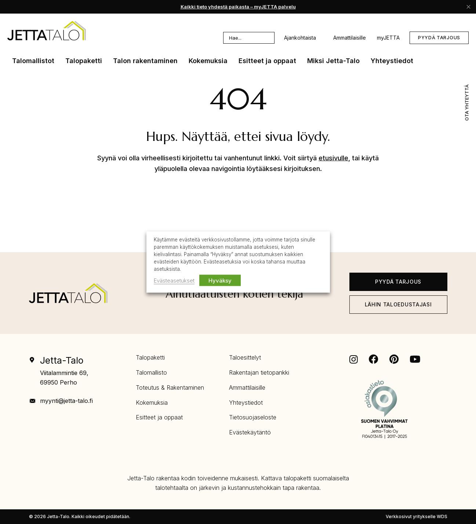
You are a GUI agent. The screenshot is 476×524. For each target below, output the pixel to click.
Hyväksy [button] (220, 280)
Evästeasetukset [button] (174, 280)
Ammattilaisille (349, 37)
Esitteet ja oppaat (159, 417)
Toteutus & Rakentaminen (170, 387)
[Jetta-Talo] (68, 293)
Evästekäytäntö (250, 432)
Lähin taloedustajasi (398, 304)
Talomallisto (151, 372)
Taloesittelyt (245, 357)
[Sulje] (468, 6)
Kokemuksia (152, 402)
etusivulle (333, 158)
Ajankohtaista (305, 37)
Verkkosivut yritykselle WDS (416, 516)
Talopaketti (150, 357)
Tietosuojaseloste (252, 417)
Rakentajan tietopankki (259, 372)
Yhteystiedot (246, 402)
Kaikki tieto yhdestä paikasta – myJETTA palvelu (238, 7)
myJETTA (388, 37)
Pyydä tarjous (439, 37)
